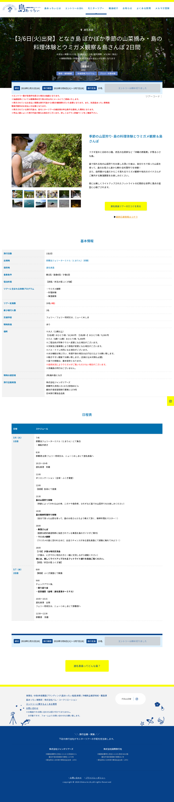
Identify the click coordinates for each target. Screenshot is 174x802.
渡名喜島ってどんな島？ (87, 666)
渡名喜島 (50, 267)
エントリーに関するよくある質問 (41, 704)
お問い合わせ (32, 708)
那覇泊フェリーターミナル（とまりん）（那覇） (68, 260)
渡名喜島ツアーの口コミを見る (126, 206)
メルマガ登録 (162, 8)
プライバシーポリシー (95, 777)
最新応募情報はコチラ (127, 216)
